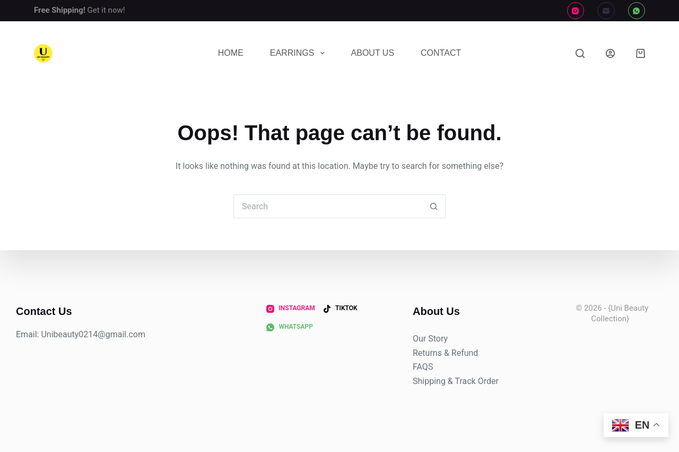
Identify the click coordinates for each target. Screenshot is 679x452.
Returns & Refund (445, 353)
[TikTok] (340, 308)
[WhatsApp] (637, 11)
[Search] (580, 53)
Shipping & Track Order (456, 381)
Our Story (430, 339)
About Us (373, 52)
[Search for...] (327, 206)
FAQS (423, 367)
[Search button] (434, 206)
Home (230, 52)
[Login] (610, 53)
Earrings (299, 53)
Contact (441, 52)
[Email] (606, 11)
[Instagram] (576, 11)
